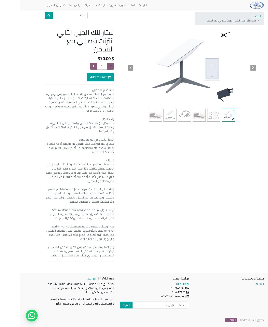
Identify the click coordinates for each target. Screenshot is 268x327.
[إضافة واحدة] (73, 66)
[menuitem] (122, 5)
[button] (233, 67)
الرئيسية (239, 283)
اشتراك (106, 304)
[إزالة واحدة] (90, 66)
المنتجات (235, 16)
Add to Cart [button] (80, 77)
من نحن (71, 278)
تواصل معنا (162, 283)
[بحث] (28, 15)
